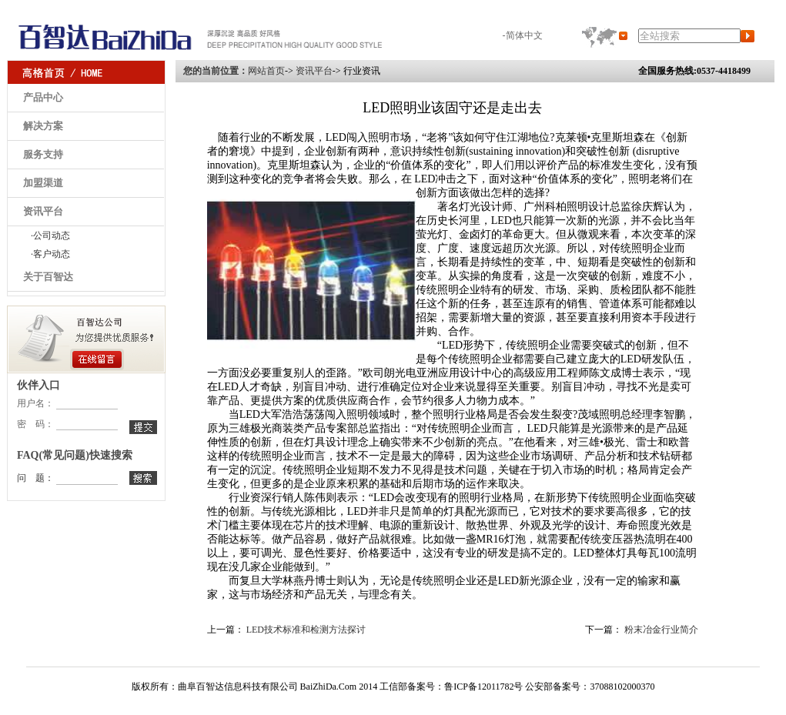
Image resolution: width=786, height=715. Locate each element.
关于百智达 (48, 276)
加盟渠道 (43, 183)
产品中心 (43, 97)
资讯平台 (43, 211)
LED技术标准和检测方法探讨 (306, 629)
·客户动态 (50, 254)
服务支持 (43, 154)
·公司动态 (50, 235)
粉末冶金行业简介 (661, 629)
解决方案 (43, 126)
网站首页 (266, 70)
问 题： (35, 478)
